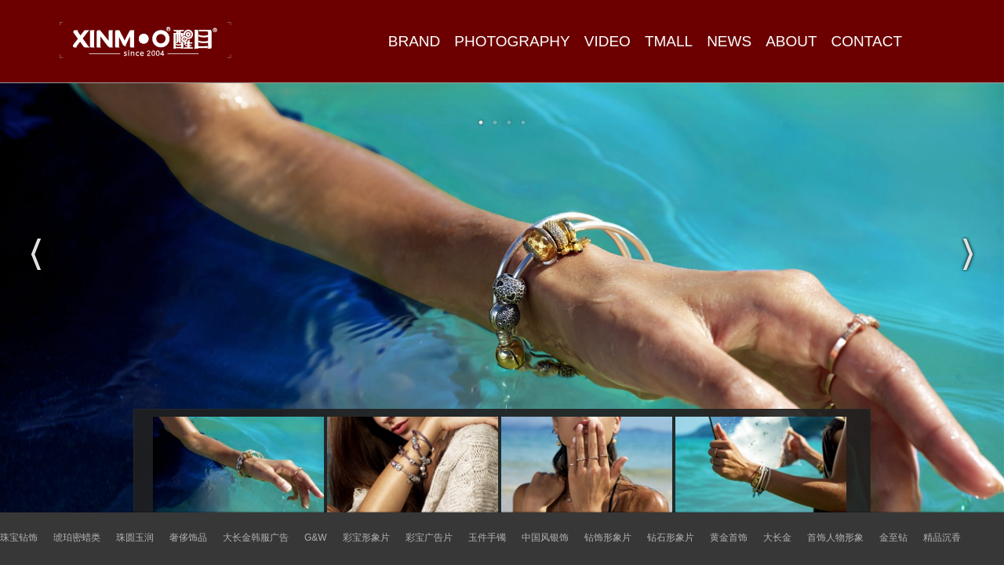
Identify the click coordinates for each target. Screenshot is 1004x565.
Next (968, 254)
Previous (36, 254)
